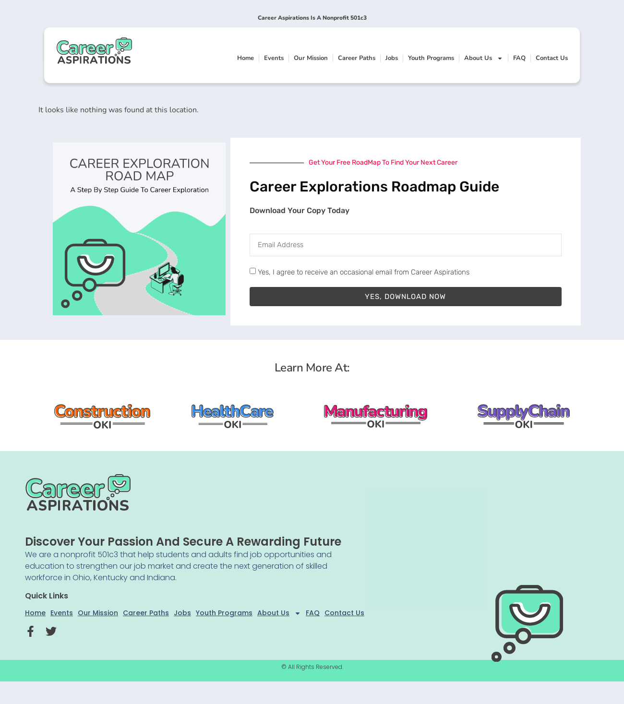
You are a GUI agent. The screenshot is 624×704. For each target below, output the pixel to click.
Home (245, 58)
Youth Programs (431, 58)
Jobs (391, 58)
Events (274, 58)
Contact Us (552, 58)
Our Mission (311, 58)
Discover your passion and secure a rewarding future (183, 541)
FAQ (519, 58)
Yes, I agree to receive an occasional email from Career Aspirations (363, 272)
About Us (483, 58)
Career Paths (356, 58)
